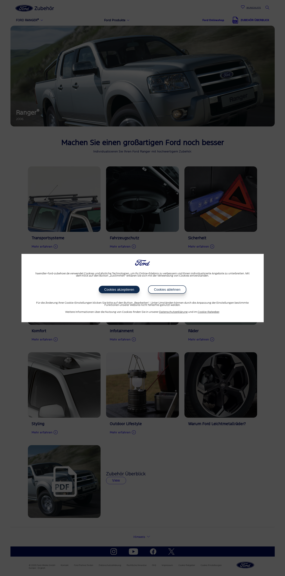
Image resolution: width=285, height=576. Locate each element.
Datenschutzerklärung (173, 312)
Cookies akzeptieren (119, 289)
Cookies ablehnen (167, 289)
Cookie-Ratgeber (208, 312)
